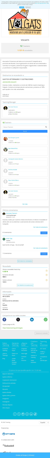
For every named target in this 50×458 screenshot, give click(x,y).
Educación (5, 389)
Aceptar (22, 7)
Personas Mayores (7, 405)
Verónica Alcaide (12, 169)
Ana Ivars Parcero (13, 107)
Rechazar (28, 7)
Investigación (5, 401)
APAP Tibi (9, 239)
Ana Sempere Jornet (13, 137)
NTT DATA (43, 348)
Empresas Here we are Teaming (34, 350)
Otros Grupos (6, 408)
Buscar (25, 131)
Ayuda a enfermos (7, 377)
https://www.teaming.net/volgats (13, 328)
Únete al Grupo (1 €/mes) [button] (25, 455)
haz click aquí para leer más (41, 3)
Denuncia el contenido (42, 333)
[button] (46, 271)
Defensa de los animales (9, 383)
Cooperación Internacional (9, 380)
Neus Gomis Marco (13, 180)
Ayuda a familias (6, 392)
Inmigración (5, 398)
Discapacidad (5, 386)
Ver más (25, 204)
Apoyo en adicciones (7, 374)
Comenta (43, 233)
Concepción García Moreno (15, 159)
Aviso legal (24, 353)
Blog (3, 358)
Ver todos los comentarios (25, 261)
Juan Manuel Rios (13, 148)
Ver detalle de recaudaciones (25, 285)
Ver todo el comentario (40, 227)
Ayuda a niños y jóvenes (8, 395)
